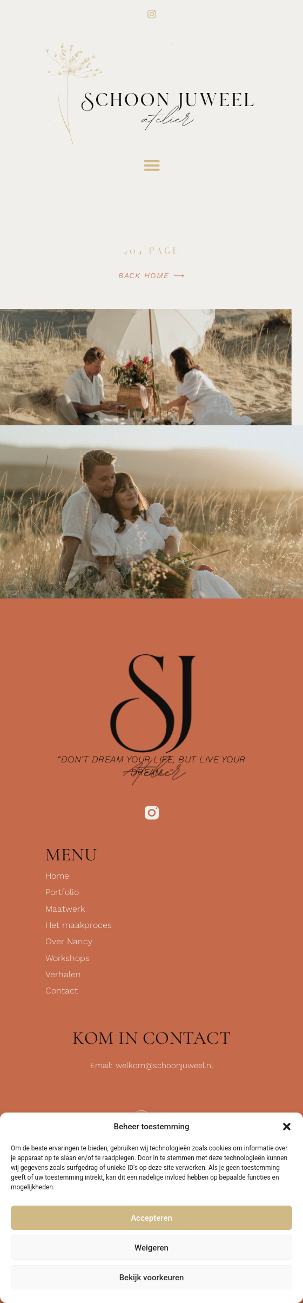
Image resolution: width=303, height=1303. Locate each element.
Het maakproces (78, 925)
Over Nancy (68, 941)
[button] (286, 1126)
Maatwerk (65, 909)
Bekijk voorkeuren (151, 1277)
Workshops (67, 958)
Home (57, 876)
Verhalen (63, 974)
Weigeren (151, 1248)
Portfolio (62, 892)
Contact (61, 990)
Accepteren (151, 1218)
